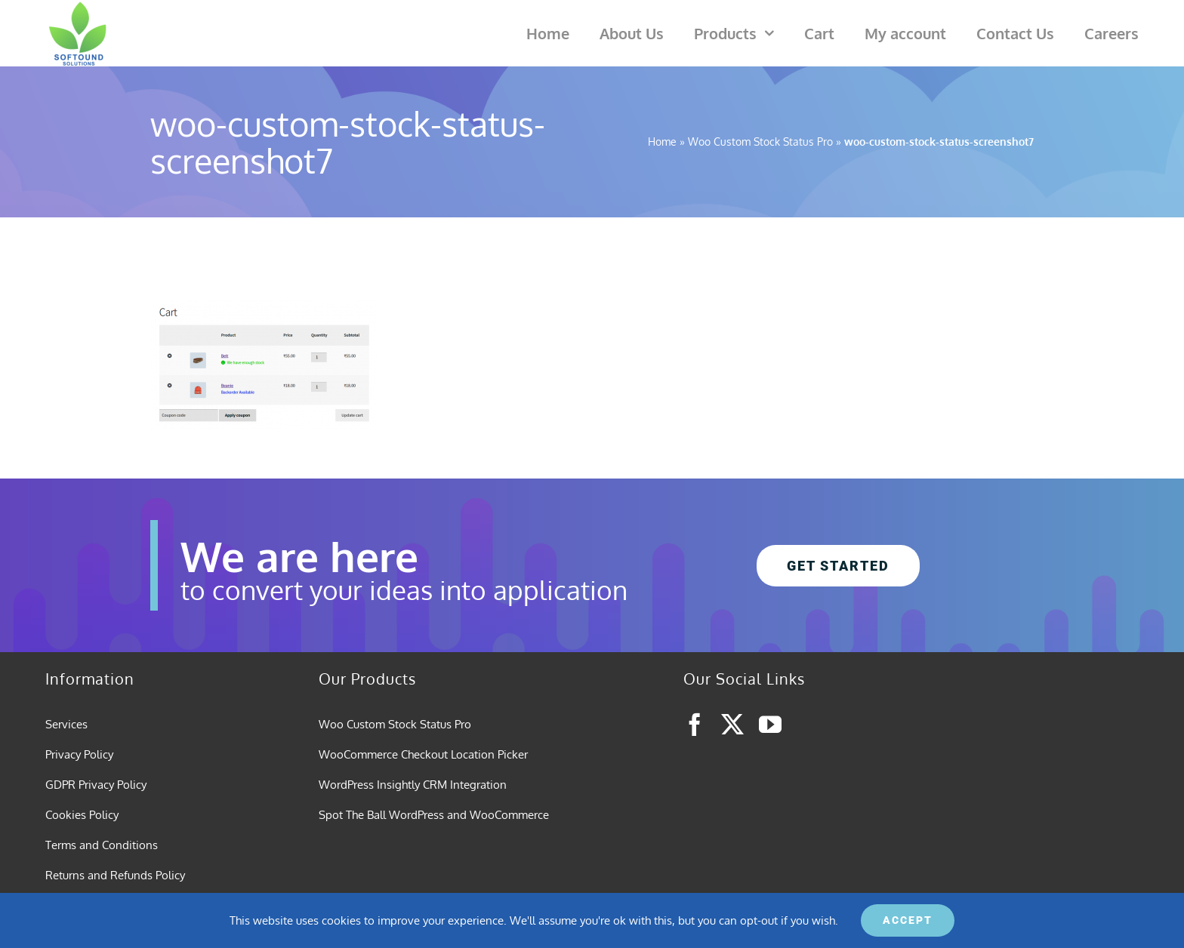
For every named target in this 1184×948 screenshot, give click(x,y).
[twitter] (732, 724)
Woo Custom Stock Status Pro (760, 141)
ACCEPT (908, 920)
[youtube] (770, 724)
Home (662, 141)
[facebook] (694, 724)
